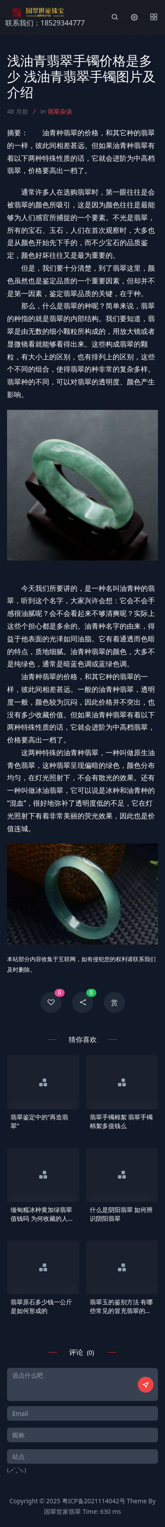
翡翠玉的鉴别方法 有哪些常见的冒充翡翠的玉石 (121, 1306)
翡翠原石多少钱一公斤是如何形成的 (41, 1306)
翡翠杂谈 (60, 111)
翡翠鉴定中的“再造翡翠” (39, 1121)
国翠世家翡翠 (62, 1511)
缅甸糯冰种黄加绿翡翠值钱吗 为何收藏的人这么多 (42, 1214)
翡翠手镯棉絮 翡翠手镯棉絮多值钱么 (121, 1121)
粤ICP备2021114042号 (93, 1501)
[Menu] (153, 17)
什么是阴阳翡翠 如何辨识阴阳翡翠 (121, 1214)
